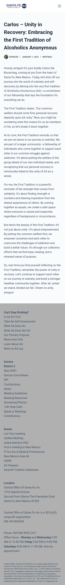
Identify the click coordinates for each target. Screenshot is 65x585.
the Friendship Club (42, 496)
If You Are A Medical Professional (24, 451)
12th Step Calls (13, 407)
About (7, 389)
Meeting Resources (15, 398)
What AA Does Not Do (17, 330)
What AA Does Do (14, 326)
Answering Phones (15, 402)
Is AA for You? (12, 316)
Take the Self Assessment (19, 321)
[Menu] (59, 6)
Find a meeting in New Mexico (22, 447)
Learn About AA (13, 344)
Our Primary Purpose (16, 335)
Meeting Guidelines (15, 393)
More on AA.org (13, 348)
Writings (47, 57)
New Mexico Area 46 (16, 456)
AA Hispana (11, 465)
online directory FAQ (16, 442)
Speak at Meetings (15, 411)
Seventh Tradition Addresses (21, 469)
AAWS (7, 460)
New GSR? (10, 370)
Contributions (12, 384)
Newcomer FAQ (13, 339)
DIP (6, 379)
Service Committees (16, 375)
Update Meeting (13, 438)
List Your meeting (14, 433)
